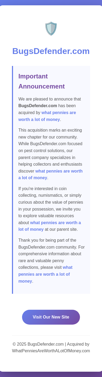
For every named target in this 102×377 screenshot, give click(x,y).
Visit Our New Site (51, 317)
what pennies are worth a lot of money (45, 274)
